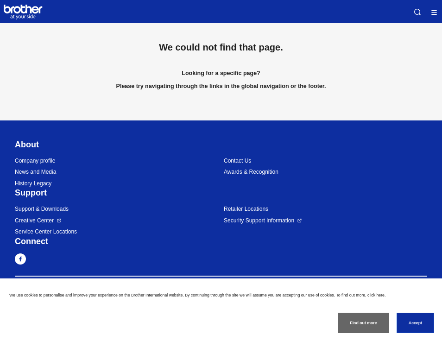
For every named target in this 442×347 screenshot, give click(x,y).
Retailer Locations (246, 209)
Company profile (35, 161)
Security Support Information (259, 220)
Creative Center (34, 220)
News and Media (35, 172)
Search (417, 12)
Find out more (363, 323)
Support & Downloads (42, 209)
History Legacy (33, 183)
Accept (415, 323)
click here (376, 295)
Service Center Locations (46, 231)
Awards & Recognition (251, 172)
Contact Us (237, 161)
